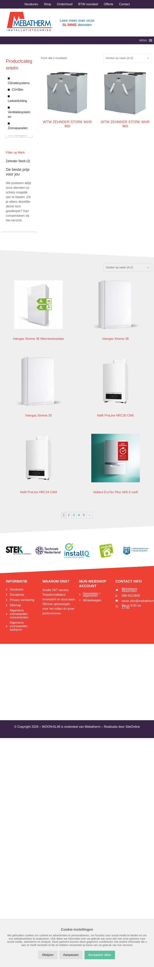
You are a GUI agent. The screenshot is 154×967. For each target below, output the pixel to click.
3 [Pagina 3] (74, 515)
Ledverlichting (17, 101)
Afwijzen (48, 955)
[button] (143, 40)
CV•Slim (17, 89)
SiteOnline (132, 726)
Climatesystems (19, 83)
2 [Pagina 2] (69, 515)
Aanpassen (71, 955)
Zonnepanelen (18, 128)
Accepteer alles (99, 955)
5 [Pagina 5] (84, 515)
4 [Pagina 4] (79, 515)
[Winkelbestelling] (127, 58)
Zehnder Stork (15, 161)
